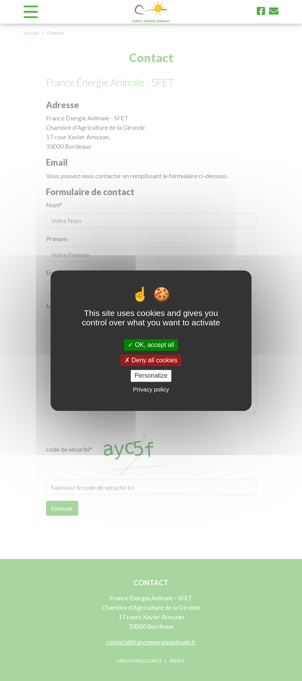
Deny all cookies (151, 360)
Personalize (151, 376)
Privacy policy (151, 389)
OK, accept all (151, 344)
